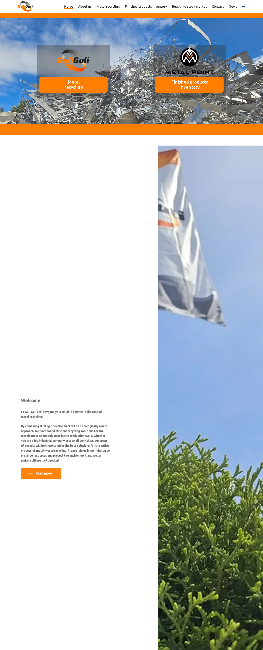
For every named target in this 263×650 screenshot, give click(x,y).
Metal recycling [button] (62, 85)
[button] (41, 477)
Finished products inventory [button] (183, 85)
